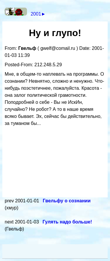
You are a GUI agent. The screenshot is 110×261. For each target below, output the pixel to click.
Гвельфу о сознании (67, 200)
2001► (38, 13)
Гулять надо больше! (67, 221)
